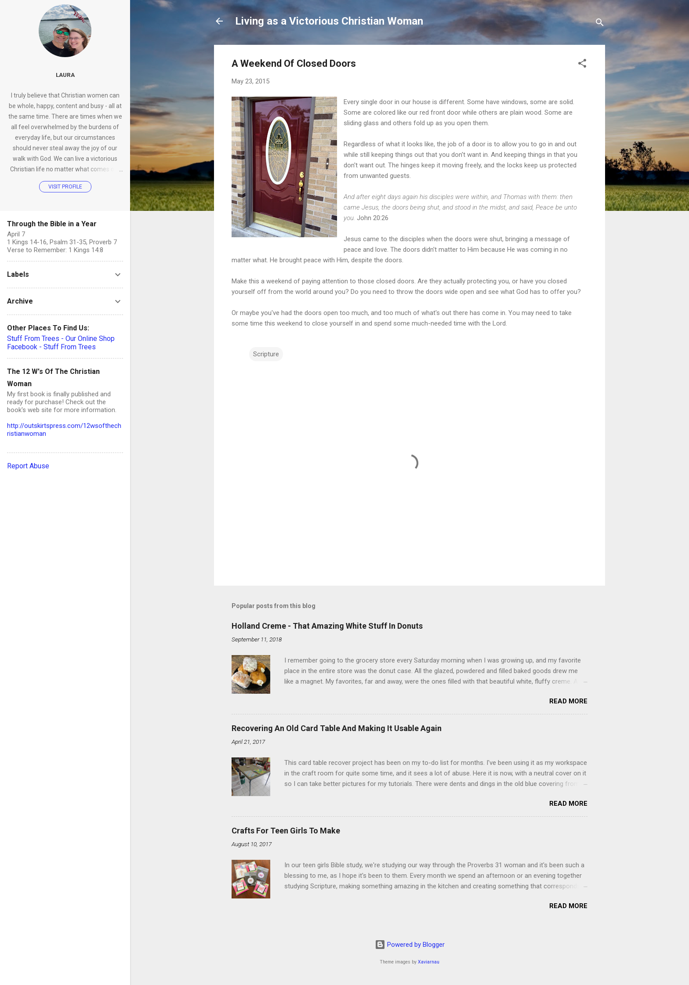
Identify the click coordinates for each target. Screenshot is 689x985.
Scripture (266, 354)
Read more (568, 701)
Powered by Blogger (410, 945)
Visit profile (65, 187)
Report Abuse (28, 466)
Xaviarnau (428, 962)
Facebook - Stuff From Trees (51, 347)
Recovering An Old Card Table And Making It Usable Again (337, 728)
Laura (65, 74)
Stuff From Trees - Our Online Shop (61, 338)
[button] (582, 65)
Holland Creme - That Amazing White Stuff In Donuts (327, 625)
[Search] (600, 24)
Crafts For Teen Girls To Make (286, 830)
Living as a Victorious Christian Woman (329, 21)
